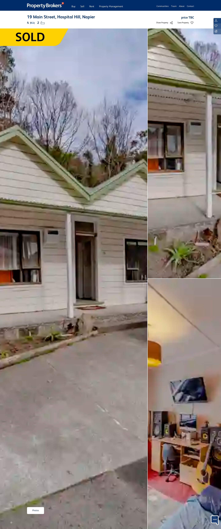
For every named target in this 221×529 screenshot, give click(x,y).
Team (173, 6)
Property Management (111, 6)
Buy (74, 6)
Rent (91, 6)
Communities (163, 6)
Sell (82, 6)
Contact (190, 6)
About (181, 6)
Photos (35, 510)
